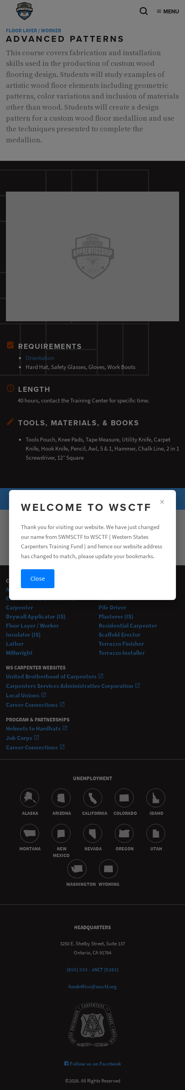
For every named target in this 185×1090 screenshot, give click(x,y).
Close (37, 578)
